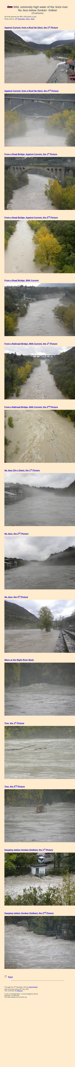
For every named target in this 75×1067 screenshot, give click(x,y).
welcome (20, 990)
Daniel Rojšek (33, 987)
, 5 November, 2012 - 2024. (24, 19)
